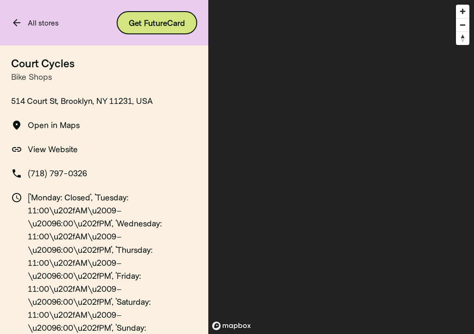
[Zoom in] (462, 11)
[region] (341, 167)
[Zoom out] (462, 25)
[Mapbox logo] (231, 326)
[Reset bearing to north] (462, 38)
